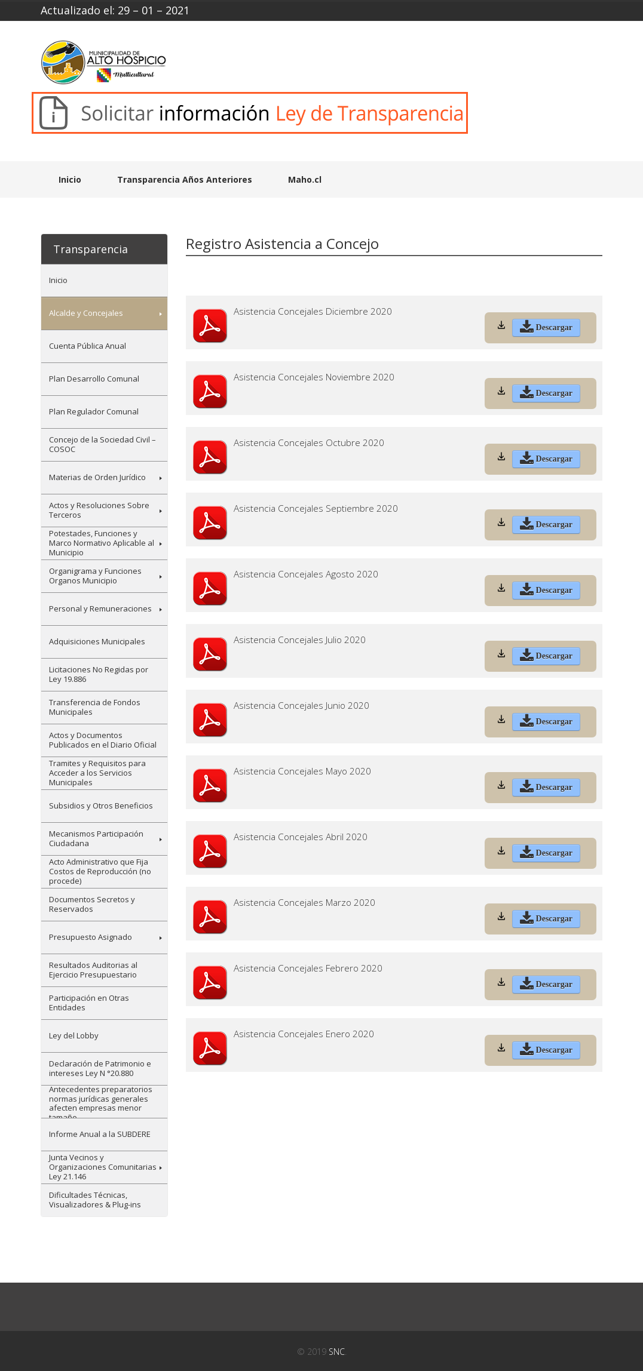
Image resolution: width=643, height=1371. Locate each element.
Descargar (546, 328)
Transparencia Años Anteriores (184, 179)
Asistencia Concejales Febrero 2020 (308, 968)
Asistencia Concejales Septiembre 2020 (316, 508)
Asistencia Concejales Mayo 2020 (302, 771)
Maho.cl (305, 179)
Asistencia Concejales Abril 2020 (301, 837)
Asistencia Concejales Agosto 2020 (306, 574)
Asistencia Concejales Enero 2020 (304, 1034)
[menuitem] (104, 280)
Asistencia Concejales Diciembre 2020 (313, 311)
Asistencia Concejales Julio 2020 (300, 640)
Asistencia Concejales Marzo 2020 (304, 902)
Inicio (70, 179)
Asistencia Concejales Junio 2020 (301, 705)
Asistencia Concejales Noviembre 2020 (314, 377)
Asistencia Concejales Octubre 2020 (309, 442)
